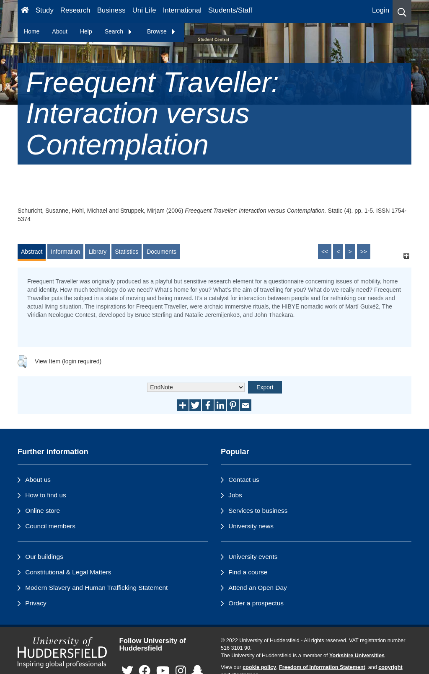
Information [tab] (65, 251)
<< (324, 251)
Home (31, 31)
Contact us (243, 479)
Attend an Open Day (257, 587)
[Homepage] (25, 11)
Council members (50, 526)
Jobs (235, 495)
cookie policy (259, 667)
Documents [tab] (161, 251)
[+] (406, 255)
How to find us (45, 495)
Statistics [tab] (126, 251)
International (182, 10)
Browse (161, 31)
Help (86, 31)
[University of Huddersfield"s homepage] (62, 652)
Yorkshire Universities (357, 656)
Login (380, 10)
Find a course (247, 572)
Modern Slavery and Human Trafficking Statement (96, 587)
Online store (42, 510)
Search (118, 31)
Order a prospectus (256, 603)
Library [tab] (97, 251)
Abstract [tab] (31, 251)
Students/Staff (230, 10)
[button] (402, 11)
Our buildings (44, 556)
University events (252, 556)
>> (363, 251)
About (59, 31)
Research (75, 10)
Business (111, 10)
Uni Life (144, 10)
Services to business (257, 510)
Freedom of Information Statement (322, 667)
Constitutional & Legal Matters (68, 572)
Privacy (35, 603)
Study (45, 10)
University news (251, 526)
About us (38, 479)
